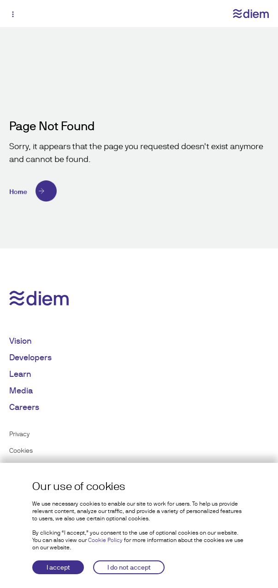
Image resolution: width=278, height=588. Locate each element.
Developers (30, 357)
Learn (20, 374)
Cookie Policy (105, 540)
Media (21, 390)
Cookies (21, 450)
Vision (20, 341)
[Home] (139, 190)
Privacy (19, 434)
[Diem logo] (251, 13)
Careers (24, 407)
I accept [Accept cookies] (58, 567)
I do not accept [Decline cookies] (129, 567)
